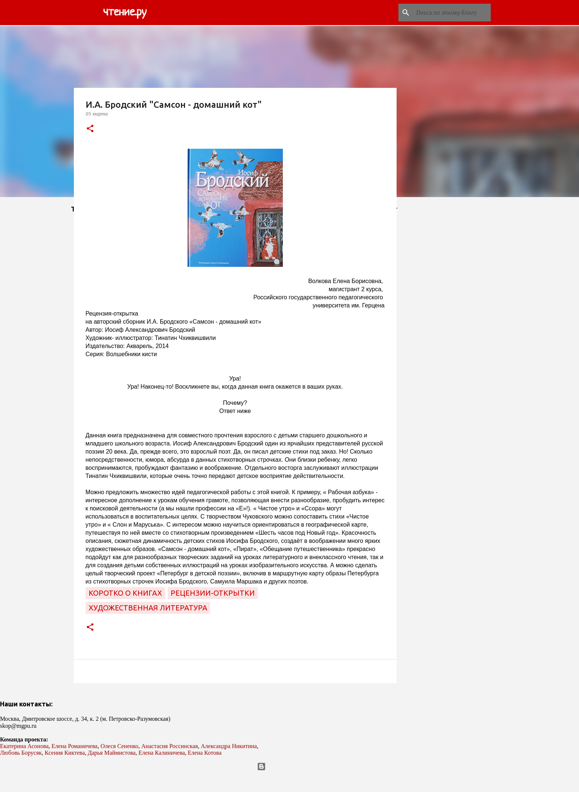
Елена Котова (205, 753)
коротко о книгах (125, 593)
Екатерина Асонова (24, 746)
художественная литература (148, 607)
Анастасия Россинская (169, 746)
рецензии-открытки (213, 593)
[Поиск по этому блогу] (452, 12)
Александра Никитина (229, 746)
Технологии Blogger (289, 766)
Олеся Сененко (119, 746)
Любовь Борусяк (21, 753)
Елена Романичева (75, 746)
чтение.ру (125, 12)
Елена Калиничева (161, 753)
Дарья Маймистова (112, 753)
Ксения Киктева (65, 753)
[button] (90, 129)
